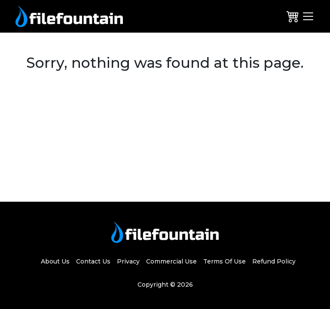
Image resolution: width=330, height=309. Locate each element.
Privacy (128, 261)
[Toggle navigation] (308, 16)
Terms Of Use (224, 261)
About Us (55, 261)
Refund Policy (274, 261)
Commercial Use (171, 261)
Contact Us (93, 261)
